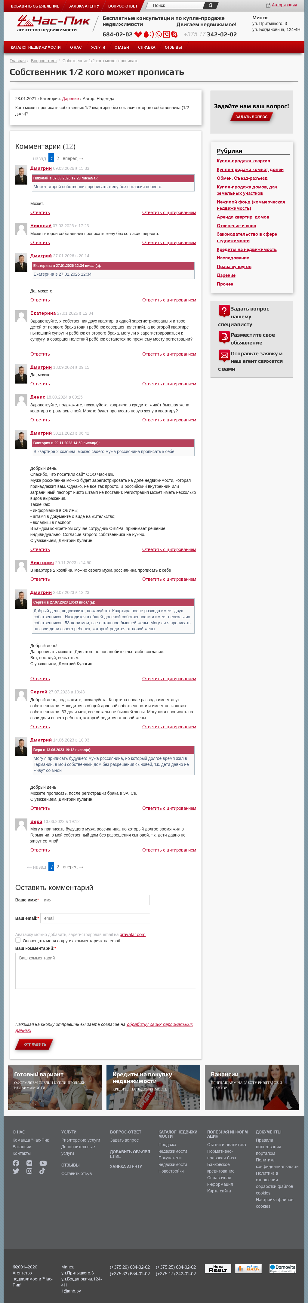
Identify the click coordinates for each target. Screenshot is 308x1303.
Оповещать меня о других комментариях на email (71, 940)
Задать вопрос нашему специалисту (243, 316)
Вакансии (22, 1146)
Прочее (225, 284)
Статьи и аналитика (226, 1144)
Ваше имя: (26, 900)
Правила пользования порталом (268, 1147)
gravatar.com (133, 934)
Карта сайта (219, 1190)
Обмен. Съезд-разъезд (242, 178)
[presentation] (61, 1008)
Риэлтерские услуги (80, 1140)
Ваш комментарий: (35, 948)
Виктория (42, 562)
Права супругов (234, 266)
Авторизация (284, 4)
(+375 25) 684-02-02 (176, 1267)
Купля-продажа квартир (243, 161)
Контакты (22, 1153)
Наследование (233, 258)
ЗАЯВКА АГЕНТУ (126, 1166)
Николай (41, 225)
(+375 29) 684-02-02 (130, 1267)
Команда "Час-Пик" (31, 1140)
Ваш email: (26, 918)
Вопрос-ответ (44, 60)
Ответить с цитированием (169, 212)
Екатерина (43, 313)
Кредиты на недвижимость (247, 249)
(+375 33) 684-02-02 (130, 1273)
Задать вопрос (124, 1140)
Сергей (39, 692)
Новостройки (171, 1171)
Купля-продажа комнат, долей (250, 169)
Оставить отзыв (76, 1173)
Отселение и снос (236, 225)
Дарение (71, 98)
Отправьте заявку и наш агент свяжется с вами (250, 361)
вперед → (73, 158)
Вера (36, 821)
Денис (37, 397)
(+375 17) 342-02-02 (176, 1273)
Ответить (40, 212)
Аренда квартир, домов (243, 217)
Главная (18, 60)
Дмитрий (41, 168)
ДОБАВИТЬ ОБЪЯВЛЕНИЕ (130, 1153)
